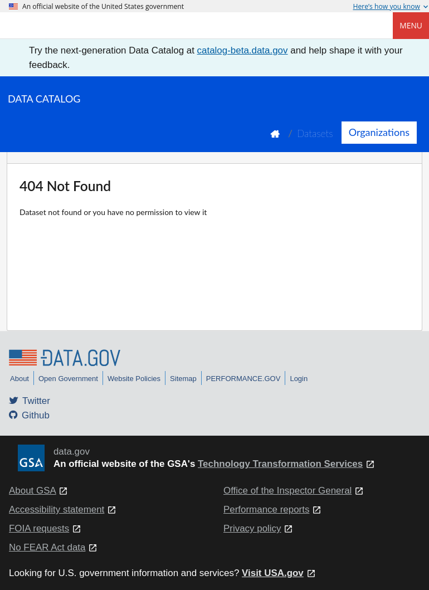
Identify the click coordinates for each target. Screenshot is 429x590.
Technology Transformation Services (280, 464)
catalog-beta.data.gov (242, 50)
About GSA (32, 490)
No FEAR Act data (47, 547)
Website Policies (134, 378)
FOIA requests (39, 528)
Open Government (68, 378)
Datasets (315, 133)
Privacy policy (252, 528)
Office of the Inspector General (287, 490)
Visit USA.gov (273, 573)
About (19, 378)
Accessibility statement (56, 509)
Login (299, 378)
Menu (410, 25)
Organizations (379, 132)
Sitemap (183, 378)
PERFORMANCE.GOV (243, 378)
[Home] (64, 25)
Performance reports (266, 509)
